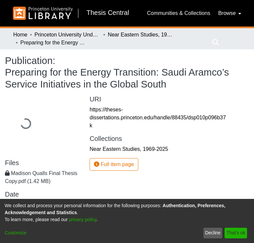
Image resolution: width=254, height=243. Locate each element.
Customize (15, 232)
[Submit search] (215, 42)
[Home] (43, 13)
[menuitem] (229, 13)
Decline (213, 232)
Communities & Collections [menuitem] (178, 13)
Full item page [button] (114, 164)
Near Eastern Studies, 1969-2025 (141, 34)
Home (20, 34)
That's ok (236, 232)
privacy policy (83, 219)
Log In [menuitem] (229, 42)
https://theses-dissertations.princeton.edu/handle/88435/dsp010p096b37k (158, 117)
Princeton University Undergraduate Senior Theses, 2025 (67, 34)
